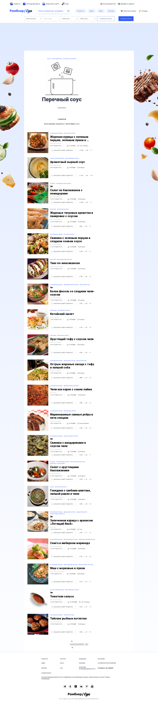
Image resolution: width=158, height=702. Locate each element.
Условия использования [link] (107, 663)
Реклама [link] (82, 663)
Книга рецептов (108, 4)
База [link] (62, 663)
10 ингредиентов (57, 199)
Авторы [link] (63, 659)
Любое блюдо (51, 18)
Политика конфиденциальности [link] (87, 668)
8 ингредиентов (57, 145)
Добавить (126, 4)
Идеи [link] (43, 663)
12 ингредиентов (57, 221)
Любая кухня (69, 18)
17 (86, 644)
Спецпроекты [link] (46, 673)
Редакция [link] (82, 659)
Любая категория (33, 18)
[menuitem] (15, 3)
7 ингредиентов (57, 319)
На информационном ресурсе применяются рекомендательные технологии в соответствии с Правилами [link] (75, 678)
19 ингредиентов (57, 268)
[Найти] (68, 11)
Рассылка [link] (101, 659)
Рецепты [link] (44, 659)
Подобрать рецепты (126, 18)
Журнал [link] (44, 668)
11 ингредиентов (57, 246)
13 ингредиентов (57, 395)
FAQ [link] (61, 668)
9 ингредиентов (57, 373)
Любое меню (87, 18)
